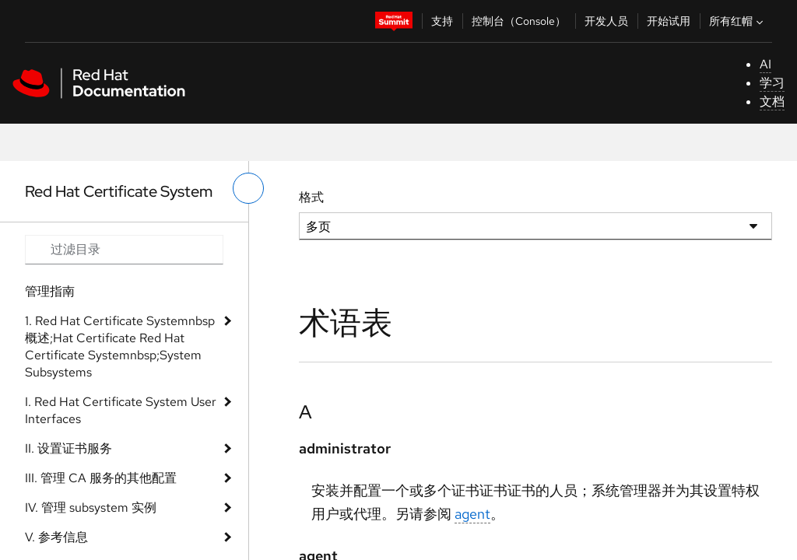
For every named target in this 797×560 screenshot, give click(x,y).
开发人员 (606, 21)
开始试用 (668, 21)
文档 (772, 101)
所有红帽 (738, 21)
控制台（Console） (519, 21)
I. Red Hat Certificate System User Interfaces (120, 410)
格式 (311, 197)
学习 (772, 83)
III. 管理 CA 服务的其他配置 (101, 478)
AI (765, 64)
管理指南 (50, 291)
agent (472, 514)
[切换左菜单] (248, 188)
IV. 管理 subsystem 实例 (90, 507)
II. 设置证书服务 (68, 448)
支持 (442, 21)
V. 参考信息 (56, 537)
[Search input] (124, 249)
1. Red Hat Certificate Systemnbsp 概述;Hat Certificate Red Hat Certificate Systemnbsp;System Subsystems (120, 346)
